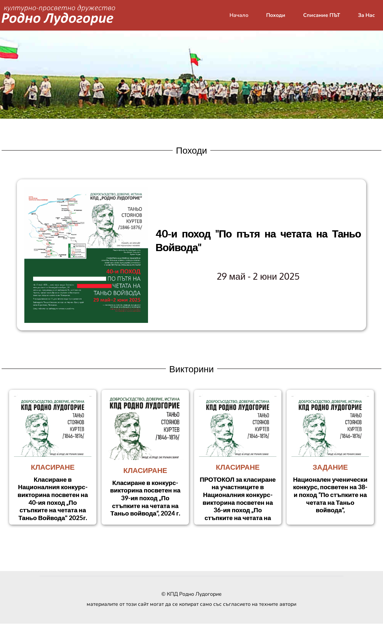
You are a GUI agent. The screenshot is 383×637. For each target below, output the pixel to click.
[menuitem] (239, 15)
